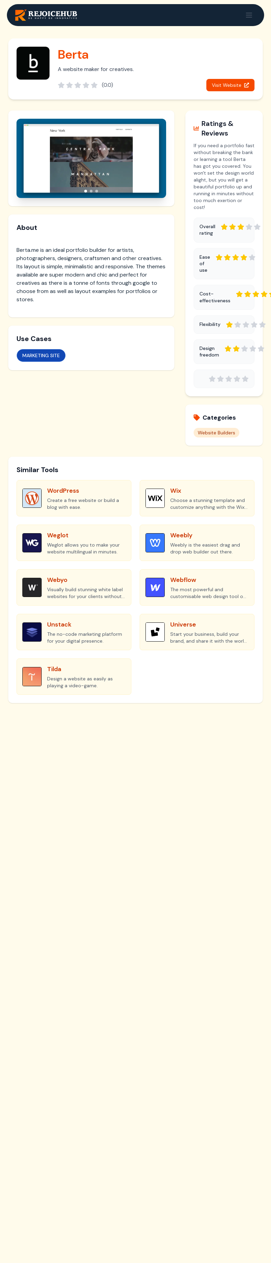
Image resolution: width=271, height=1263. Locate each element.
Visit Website (230, 85)
